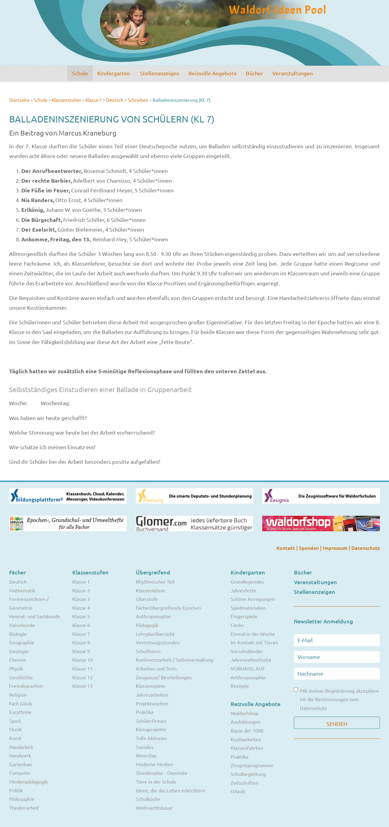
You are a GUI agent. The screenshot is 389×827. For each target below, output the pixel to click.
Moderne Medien (154, 764)
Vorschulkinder (247, 651)
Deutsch (114, 100)
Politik (16, 790)
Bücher (254, 73)
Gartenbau (20, 764)
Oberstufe (147, 599)
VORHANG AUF (248, 668)
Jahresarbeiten (152, 694)
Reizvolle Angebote (212, 73)
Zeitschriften (244, 783)
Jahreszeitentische (251, 659)
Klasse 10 (82, 659)
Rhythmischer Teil (155, 581)
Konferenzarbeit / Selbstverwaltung (174, 659)
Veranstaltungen (292, 73)
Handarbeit (21, 747)
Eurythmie (20, 712)
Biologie (18, 634)
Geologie (19, 651)
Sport (15, 721)
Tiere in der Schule (156, 781)
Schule (80, 73)
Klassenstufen (66, 100)
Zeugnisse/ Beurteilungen (164, 677)
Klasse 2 (81, 590)
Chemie (17, 659)
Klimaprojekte (151, 729)
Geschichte (21, 677)
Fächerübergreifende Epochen (168, 608)
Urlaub (238, 791)
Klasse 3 (81, 599)
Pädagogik (147, 625)
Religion (18, 694)
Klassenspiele (150, 686)
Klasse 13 (82, 686)
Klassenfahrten (247, 748)
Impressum (336, 547)
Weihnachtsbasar (154, 808)
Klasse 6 (81, 625)
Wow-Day (146, 755)
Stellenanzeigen (159, 73)
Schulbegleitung (248, 774)
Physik (16, 668)
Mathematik (22, 590)
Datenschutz (365, 547)
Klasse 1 (81, 581)
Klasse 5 (81, 616)
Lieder (237, 625)
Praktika (144, 712)
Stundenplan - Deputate (162, 773)
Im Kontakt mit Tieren (254, 642)
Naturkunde (22, 625)
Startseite (19, 100)
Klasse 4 (81, 608)
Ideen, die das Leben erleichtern (170, 790)
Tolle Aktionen (151, 738)
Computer (20, 773)
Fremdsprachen (26, 686)
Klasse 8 (81, 642)
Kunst (15, 738)
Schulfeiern (148, 651)
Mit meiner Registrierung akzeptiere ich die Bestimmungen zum (336, 699)
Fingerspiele (244, 616)
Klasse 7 (93, 100)
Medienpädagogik (28, 781)
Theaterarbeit (24, 808)
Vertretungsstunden (158, 642)
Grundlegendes (247, 581)
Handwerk (20, 755)
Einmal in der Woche (253, 634)
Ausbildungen (245, 721)
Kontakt (286, 547)
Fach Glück (20, 703)
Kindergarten (113, 73)
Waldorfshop (244, 713)
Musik (15, 729)
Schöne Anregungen (253, 599)
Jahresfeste (243, 590)
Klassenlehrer (150, 590)
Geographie (21, 642)
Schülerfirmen (151, 721)
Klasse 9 (81, 651)
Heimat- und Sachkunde (34, 616)
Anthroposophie (153, 616)
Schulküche (148, 799)
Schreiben (138, 100)
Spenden (309, 547)
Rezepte (240, 686)
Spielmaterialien (248, 608)
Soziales (144, 747)
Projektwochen (152, 703)
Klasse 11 (82, 668)
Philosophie (21, 799)
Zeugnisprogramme (252, 765)
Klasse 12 (82, 677)
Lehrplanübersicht (155, 634)
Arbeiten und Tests (156, 668)
